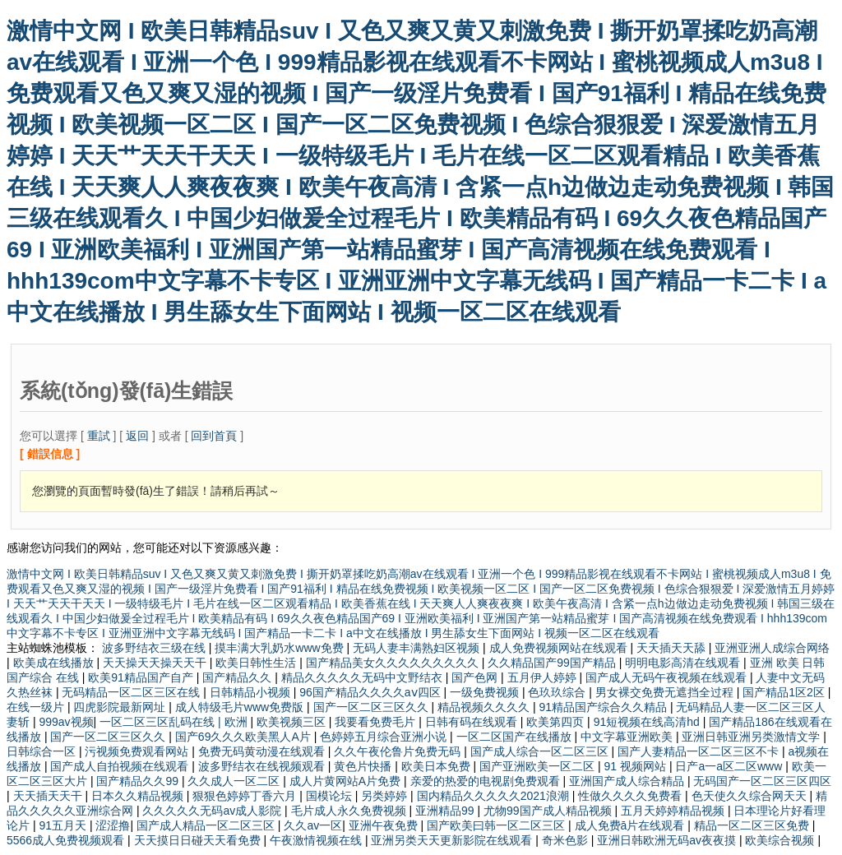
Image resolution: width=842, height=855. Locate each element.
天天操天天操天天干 (156, 662)
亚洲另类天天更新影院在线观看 (453, 840)
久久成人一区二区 (235, 781)
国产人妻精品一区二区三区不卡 (700, 751)
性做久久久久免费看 (631, 795)
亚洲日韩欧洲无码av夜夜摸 (668, 840)
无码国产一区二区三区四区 (762, 781)
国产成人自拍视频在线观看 (121, 766)
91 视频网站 (636, 766)
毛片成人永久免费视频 (350, 810)
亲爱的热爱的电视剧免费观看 (486, 781)
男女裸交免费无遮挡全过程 (666, 692)
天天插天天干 (49, 795)
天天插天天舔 (672, 647)
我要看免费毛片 (377, 721)
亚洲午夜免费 (385, 825)
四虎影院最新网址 (121, 707)
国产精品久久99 (138, 781)
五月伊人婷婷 (543, 677)
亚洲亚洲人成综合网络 (772, 647)
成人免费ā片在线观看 (631, 825)
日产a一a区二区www (730, 766)
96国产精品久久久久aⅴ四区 (371, 692)
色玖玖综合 (558, 692)
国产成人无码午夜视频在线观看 (667, 677)
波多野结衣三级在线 (155, 647)
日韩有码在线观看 (472, 721)
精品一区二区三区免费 (753, 825)
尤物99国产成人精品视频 (548, 810)
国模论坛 (330, 795)
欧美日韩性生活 (257, 662)
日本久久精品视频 (139, 795)
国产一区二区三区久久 (372, 707)
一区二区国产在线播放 (515, 736)
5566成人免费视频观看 (67, 840)
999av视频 (66, 721)
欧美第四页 (556, 721)
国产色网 (476, 677)
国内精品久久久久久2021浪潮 (494, 795)
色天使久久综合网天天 (751, 795)
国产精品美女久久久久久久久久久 (394, 662)
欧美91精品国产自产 (142, 677)
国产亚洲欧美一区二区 (538, 766)
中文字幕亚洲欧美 (628, 736)
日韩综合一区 (43, 751)
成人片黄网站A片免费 (346, 781)
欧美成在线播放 (55, 662)
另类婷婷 (385, 795)
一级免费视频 (486, 692)
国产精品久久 (238, 677)
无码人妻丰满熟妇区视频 (418, 647)
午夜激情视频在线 (317, 840)
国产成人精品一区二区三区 (207, 825)
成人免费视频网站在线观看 (560, 647)
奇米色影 (566, 840)
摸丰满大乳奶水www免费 (280, 647)
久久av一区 (313, 825)
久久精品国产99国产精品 (553, 662)
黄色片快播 (364, 766)
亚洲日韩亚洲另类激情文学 (752, 736)
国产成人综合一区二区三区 (541, 751)
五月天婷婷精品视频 (674, 810)
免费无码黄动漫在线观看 (263, 751)
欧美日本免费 (437, 766)
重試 (98, 435)
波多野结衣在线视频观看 (263, 766)
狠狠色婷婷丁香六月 (245, 795)
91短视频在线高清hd (648, 721)
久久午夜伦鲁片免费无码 (399, 751)
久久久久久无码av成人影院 (213, 810)
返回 (137, 435)
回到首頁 (214, 435)
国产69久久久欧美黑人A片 (244, 736)
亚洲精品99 (446, 810)
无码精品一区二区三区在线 (132, 692)
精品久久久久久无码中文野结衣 (363, 677)
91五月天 (64, 825)
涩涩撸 (112, 825)
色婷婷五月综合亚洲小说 (385, 736)
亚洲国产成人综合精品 (628, 781)
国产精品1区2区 (785, 692)
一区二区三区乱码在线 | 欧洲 (174, 721)
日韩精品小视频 (252, 692)
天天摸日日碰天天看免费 (199, 840)
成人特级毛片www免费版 (241, 707)
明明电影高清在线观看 (684, 662)
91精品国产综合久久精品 (604, 707)
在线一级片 (37, 707)
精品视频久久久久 (485, 707)
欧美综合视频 (781, 840)
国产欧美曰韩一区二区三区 (497, 825)
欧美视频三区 (293, 721)
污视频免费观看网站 (138, 751)
